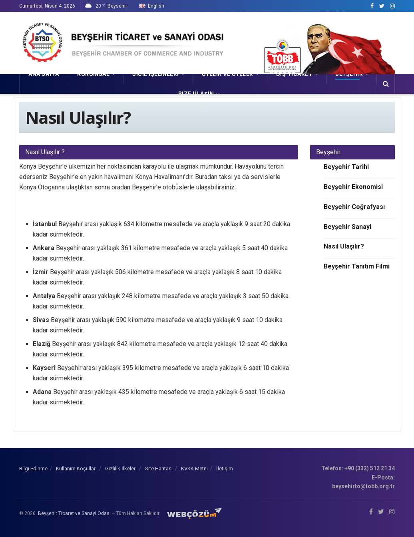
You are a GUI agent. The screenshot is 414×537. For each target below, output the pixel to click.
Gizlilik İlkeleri (121, 468)
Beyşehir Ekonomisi (353, 187)
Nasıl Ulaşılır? (344, 246)
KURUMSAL (93, 74)
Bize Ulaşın (196, 94)
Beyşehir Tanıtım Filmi (357, 266)
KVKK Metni (194, 468)
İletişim (224, 468)
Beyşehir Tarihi (346, 167)
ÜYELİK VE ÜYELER (227, 74)
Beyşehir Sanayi (347, 227)
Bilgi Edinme (33, 468)
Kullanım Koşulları (76, 468)
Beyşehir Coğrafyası (354, 207)
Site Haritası (159, 468)
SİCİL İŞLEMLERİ (155, 74)
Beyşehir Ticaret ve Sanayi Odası (74, 513)
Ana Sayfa (43, 74)
